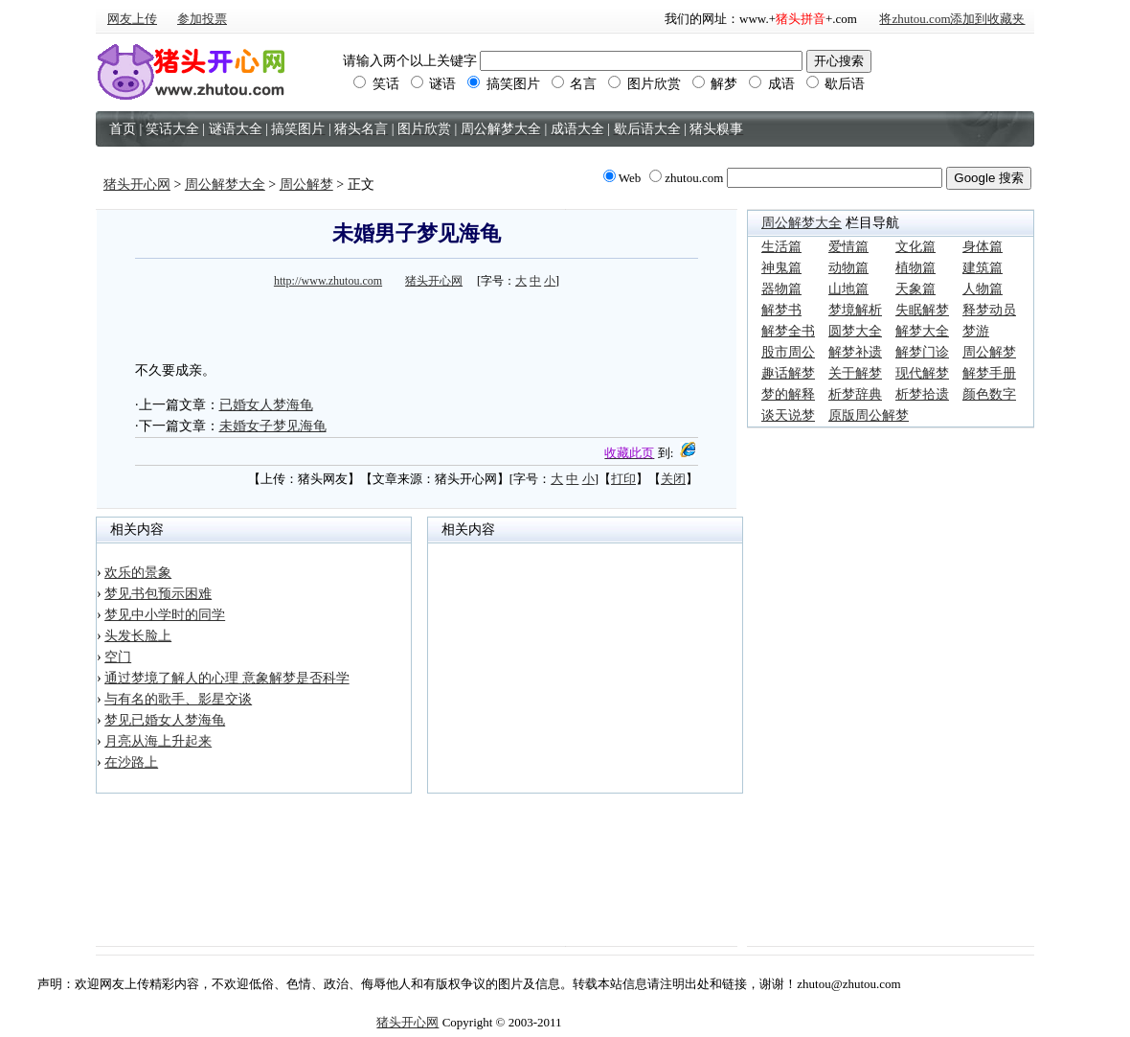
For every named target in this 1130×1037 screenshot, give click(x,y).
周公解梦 (306, 184)
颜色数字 (989, 394)
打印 (623, 479)
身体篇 (982, 247)
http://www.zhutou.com (328, 281)
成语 (772, 84)
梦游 (975, 331)
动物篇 (848, 268)
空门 (117, 657)
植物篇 (915, 268)
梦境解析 (855, 310)
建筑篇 (982, 268)
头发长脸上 (137, 636)
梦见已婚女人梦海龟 (164, 720)
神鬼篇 (781, 268)
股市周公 (788, 352)
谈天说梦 (788, 415)
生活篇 (781, 247)
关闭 (673, 479)
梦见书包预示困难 (158, 594)
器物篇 (781, 289)
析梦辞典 (855, 394)
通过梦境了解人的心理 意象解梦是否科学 (227, 678)
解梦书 (781, 310)
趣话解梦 (788, 373)
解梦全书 (788, 331)
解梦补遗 (855, 352)
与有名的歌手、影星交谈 (178, 699)
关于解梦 (855, 373)
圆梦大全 (855, 331)
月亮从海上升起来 (158, 741)
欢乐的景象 (137, 572)
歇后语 (836, 84)
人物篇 (982, 289)
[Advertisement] (416, 322)
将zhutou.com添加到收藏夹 (952, 19)
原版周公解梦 (868, 415)
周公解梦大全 (225, 184)
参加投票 (202, 19)
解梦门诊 (922, 352)
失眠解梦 (922, 310)
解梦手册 (989, 373)
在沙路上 (131, 762)
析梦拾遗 (922, 394)
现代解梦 (922, 373)
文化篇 (915, 247)
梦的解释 (788, 394)
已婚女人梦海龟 (266, 405)
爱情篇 (848, 247)
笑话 (376, 84)
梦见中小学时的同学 (164, 615)
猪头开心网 (136, 184)
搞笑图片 (503, 84)
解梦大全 (922, 331)
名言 (575, 84)
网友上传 (132, 19)
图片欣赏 (644, 84)
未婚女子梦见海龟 (273, 426)
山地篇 (848, 289)
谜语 (434, 84)
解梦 (715, 84)
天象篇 (915, 289)
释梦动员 (989, 310)
